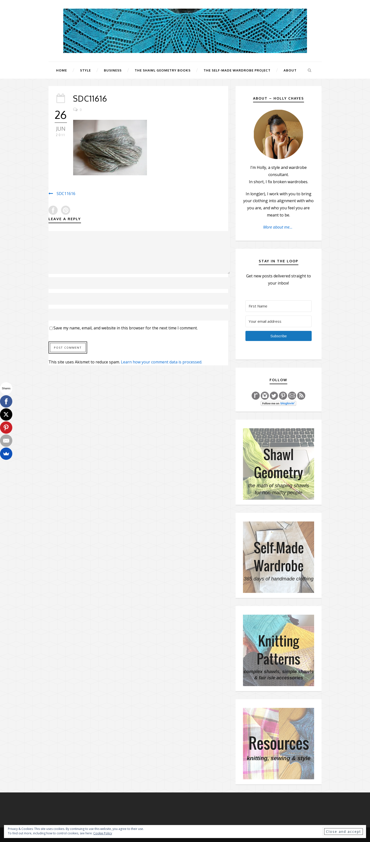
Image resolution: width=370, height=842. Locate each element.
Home (61, 70)
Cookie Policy (102, 833)
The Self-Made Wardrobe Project (237, 70)
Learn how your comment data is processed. (161, 362)
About (290, 70)
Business (113, 70)
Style (85, 70)
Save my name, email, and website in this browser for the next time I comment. (125, 328)
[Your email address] (278, 321)
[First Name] (278, 306)
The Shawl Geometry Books (163, 70)
